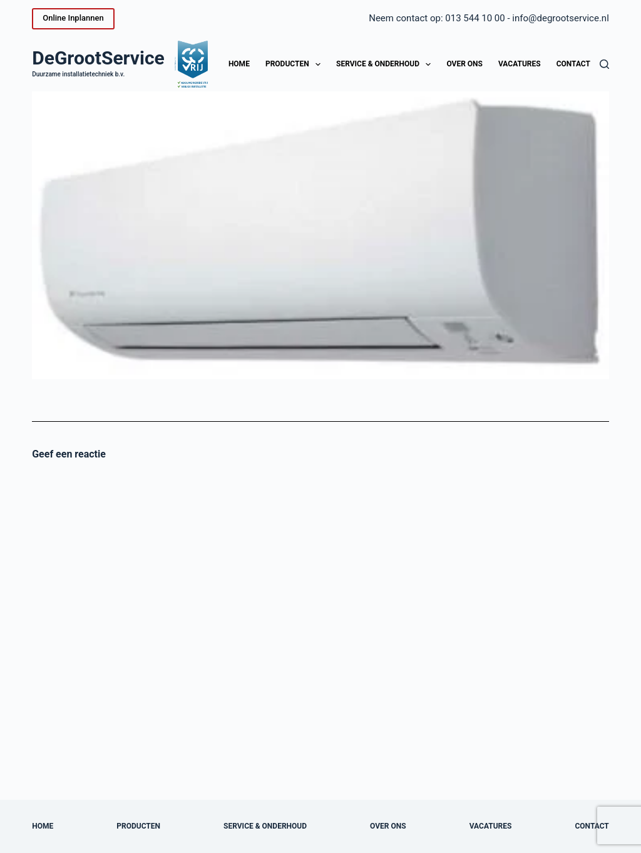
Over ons (464, 63)
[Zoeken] (604, 64)
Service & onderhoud (386, 64)
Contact (573, 63)
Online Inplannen (73, 18)
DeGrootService (98, 58)
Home (239, 63)
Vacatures (519, 63)
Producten (295, 64)
